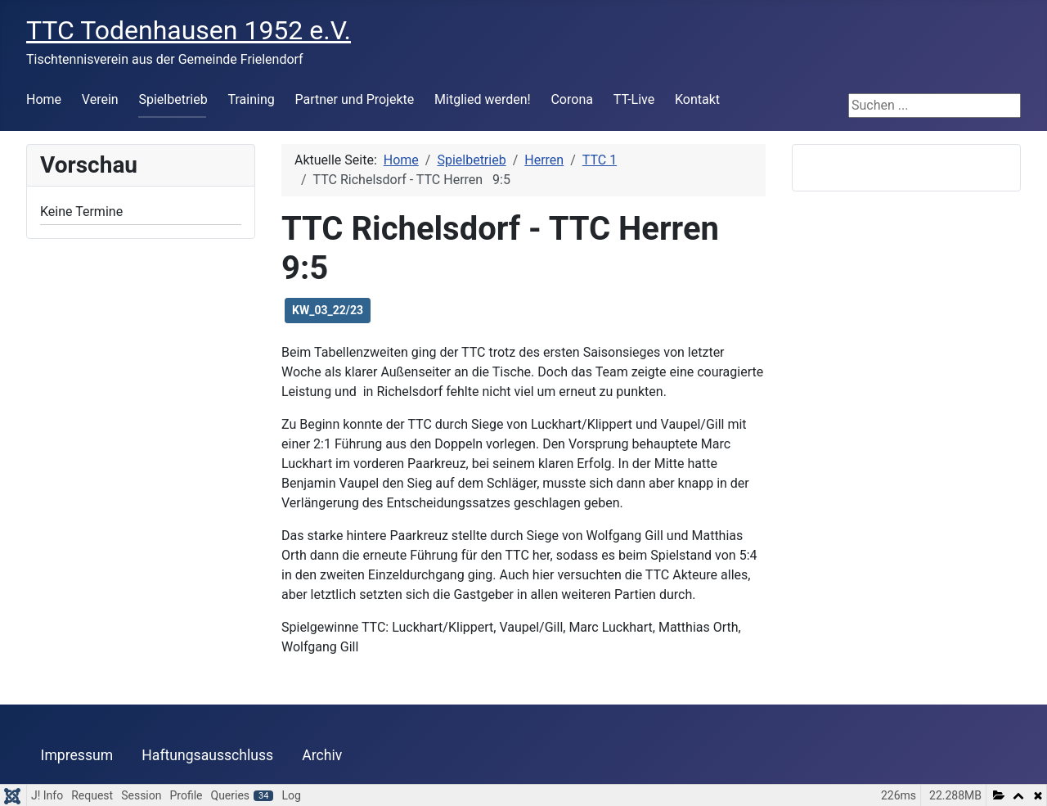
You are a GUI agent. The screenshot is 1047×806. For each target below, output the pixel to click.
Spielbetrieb (172, 99)
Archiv (322, 755)
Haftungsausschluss (207, 755)
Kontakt (697, 99)
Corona (571, 99)
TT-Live (633, 99)
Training (251, 99)
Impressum (77, 755)
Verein (100, 99)
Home (43, 99)
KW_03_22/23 (327, 310)
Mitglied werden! (482, 99)
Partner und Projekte (355, 99)
